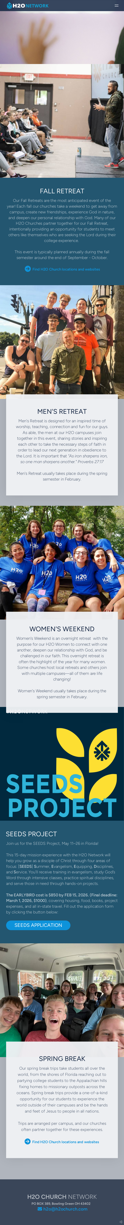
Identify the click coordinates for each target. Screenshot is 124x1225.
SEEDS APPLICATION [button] (38, 925)
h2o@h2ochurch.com (65, 1209)
